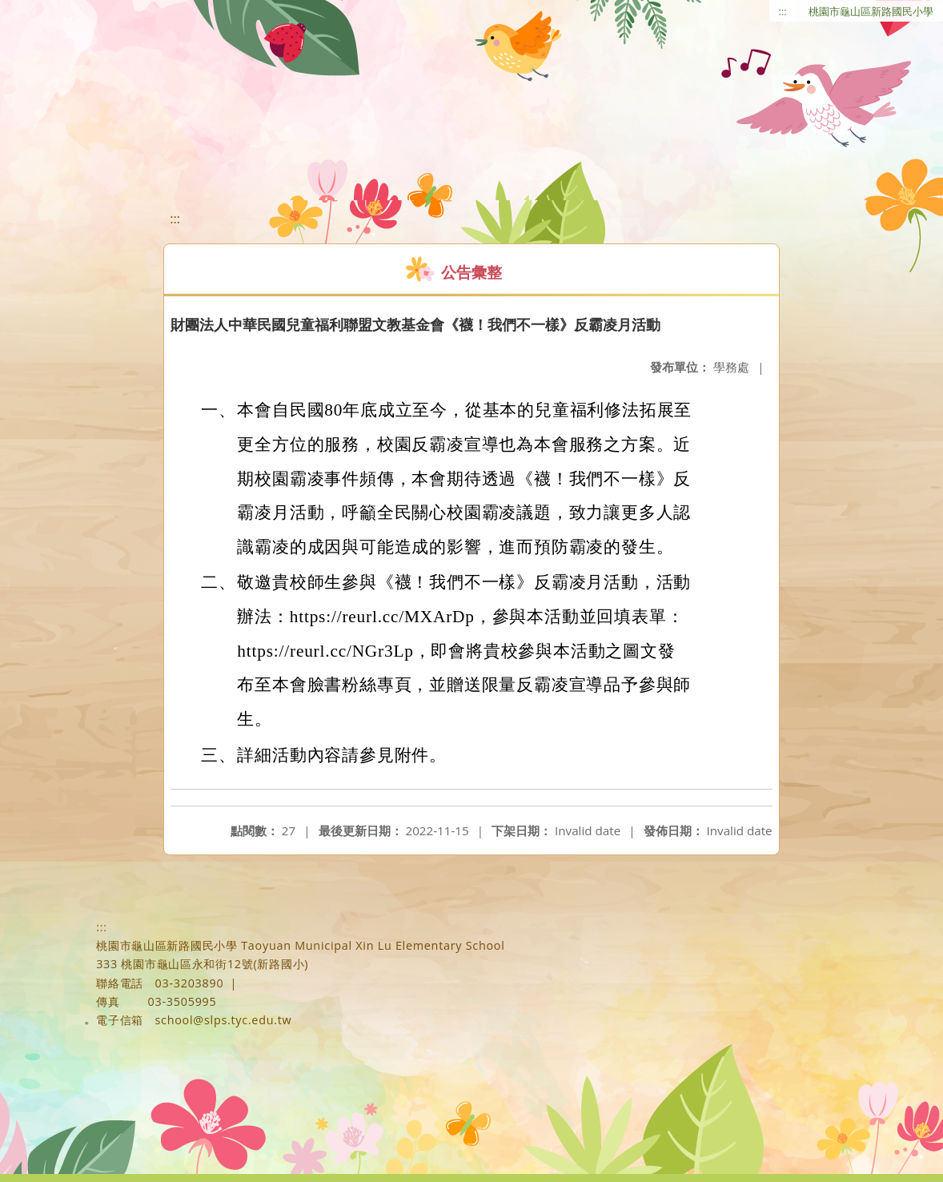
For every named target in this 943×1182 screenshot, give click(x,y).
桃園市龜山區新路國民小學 (871, 11)
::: (783, 11)
